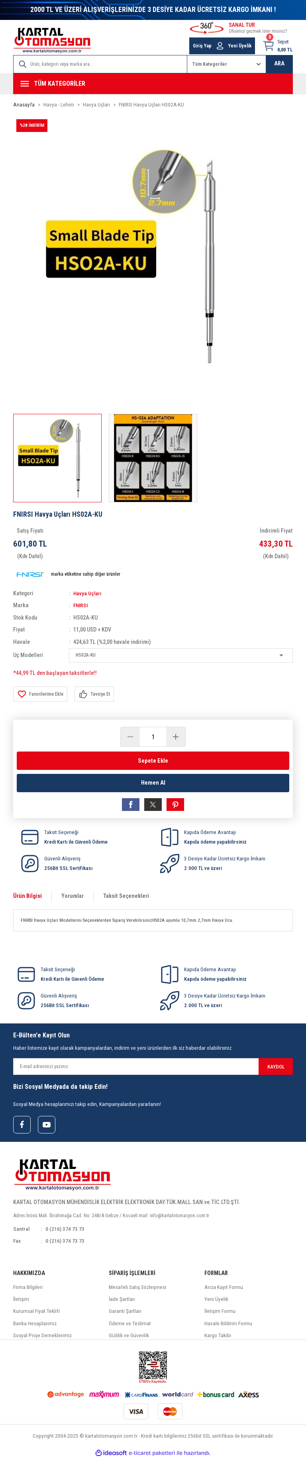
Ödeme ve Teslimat (130, 1327)
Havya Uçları (88, 593)
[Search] (100, 64)
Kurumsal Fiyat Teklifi (36, 1315)
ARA (279, 63)
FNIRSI (81, 605)
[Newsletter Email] (153, 1069)
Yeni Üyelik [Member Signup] (239, 46)
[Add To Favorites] (42, 694)
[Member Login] (220, 46)
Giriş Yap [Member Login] (202, 46)
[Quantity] (153, 736)
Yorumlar (72, 898)
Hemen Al (153, 783)
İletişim (21, 1303)
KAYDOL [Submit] (275, 1069)
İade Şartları (122, 1303)
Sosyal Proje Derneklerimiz (42, 1339)
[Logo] (52, 40)
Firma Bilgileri (28, 1290)
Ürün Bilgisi (27, 898)
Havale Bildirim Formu (228, 1327)
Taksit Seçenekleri (126, 898)
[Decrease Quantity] (130, 736)
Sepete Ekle (153, 760)
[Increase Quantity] (175, 736)
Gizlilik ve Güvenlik (129, 1339)
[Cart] (277, 45)
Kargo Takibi (217, 1339)
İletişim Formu (219, 1315)
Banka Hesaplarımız (35, 1327)
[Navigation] (153, 83)
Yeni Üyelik (216, 1303)
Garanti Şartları (125, 1315)
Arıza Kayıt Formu (223, 1290)
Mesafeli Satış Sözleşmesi (137, 1290)
